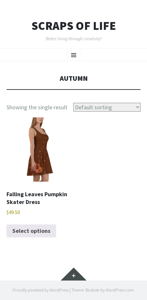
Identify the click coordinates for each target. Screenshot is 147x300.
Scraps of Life (73, 25)
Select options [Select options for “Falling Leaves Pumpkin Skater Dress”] (31, 230)
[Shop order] (107, 107)
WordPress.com (120, 290)
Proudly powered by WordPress (40, 290)
